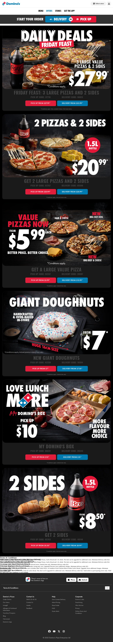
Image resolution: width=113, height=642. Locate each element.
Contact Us (29, 602)
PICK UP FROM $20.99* (41, 192)
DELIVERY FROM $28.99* (72, 192)
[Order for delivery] (58, 19)
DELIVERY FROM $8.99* (72, 545)
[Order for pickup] (83, 19)
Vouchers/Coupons (9, 613)
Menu (40, 10)
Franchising (78, 602)
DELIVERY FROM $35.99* (72, 103)
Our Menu (6, 602)
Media (28, 605)
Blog (4, 616)
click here (23, 572)
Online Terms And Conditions (80, 612)
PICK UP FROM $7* (40, 369)
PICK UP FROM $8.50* (40, 545)
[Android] (82, 580)
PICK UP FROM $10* (40, 457)
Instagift (5, 605)
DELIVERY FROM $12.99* (72, 280)
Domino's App (7, 622)
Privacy (77, 608)
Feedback (29, 608)
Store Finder (55, 605)
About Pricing (56, 602)
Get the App (69, 10)
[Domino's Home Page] (11, 4)
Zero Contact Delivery (58, 599)
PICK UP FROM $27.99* (40, 103)
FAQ (53, 608)
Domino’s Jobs (79, 599)
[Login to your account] (109, 3)
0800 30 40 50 (31, 599)
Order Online (7, 599)
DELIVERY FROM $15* (72, 457)
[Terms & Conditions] (107, 588)
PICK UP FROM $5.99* (40, 280)
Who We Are (79, 605)
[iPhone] (71, 580)
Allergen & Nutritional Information (10, 609)
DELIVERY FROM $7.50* (72, 369)
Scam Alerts (55, 611)
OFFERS (49, 10)
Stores (58, 10)
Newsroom (6, 619)
